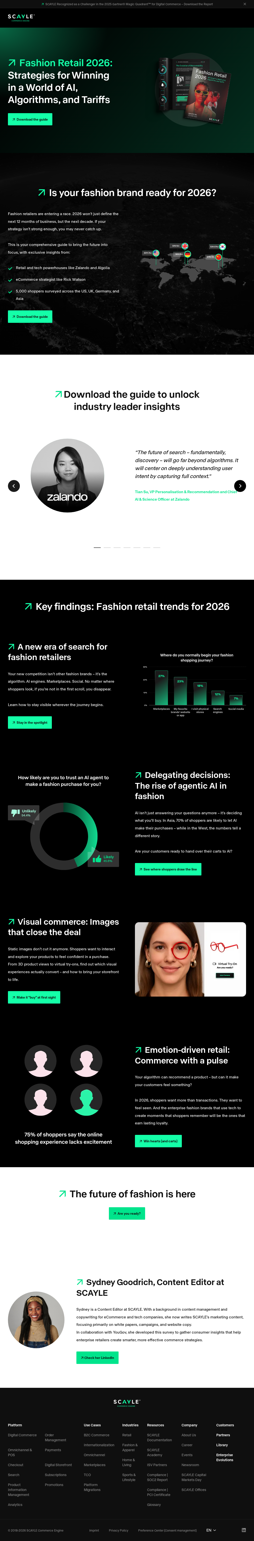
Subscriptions (55, 1475)
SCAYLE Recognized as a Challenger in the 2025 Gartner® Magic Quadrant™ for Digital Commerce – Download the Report (129, 4)
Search (13, 1475)
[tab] (97, 547)
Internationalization (99, 1445)
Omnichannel (94, 1455)
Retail (126, 1435)
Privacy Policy (118, 1530)
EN (211, 1530)
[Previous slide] (14, 486)
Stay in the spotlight (31, 722)
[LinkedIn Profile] (244, 1530)
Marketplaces (94, 1465)
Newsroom (190, 1465)
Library (222, 1445)
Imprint (94, 1530)
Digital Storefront (58, 1465)
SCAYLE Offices (194, 1490)
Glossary (154, 1504)
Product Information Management (18, 1490)
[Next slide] (240, 486)
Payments (53, 1450)
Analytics (15, 1504)
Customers (225, 1425)
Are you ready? (129, 1213)
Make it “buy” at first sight (36, 997)
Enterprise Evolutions (224, 1457)
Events (187, 1455)
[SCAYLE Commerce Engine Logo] (21, 17)
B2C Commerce (96, 1435)
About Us (189, 1435)
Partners (223, 1435)
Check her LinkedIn (99, 1357)
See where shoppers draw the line (170, 869)
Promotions (54, 1485)
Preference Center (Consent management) (167, 1530)
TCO (87, 1475)
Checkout (15, 1465)
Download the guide (32, 119)
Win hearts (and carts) (160, 1141)
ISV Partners (157, 1465)
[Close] (245, 4)
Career (187, 1445)
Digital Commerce (22, 1435)
